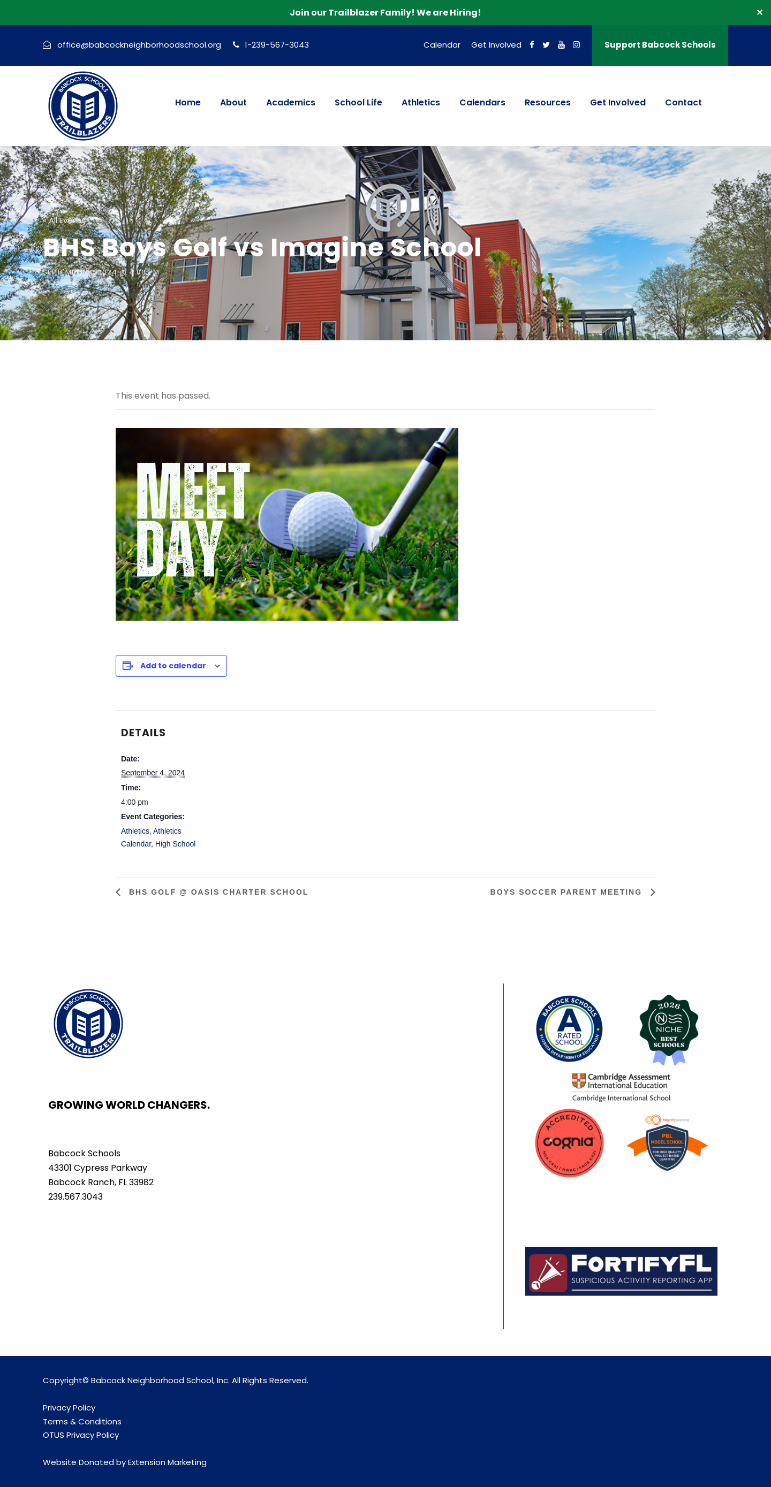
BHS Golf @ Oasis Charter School (217, 892)
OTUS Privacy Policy (81, 1434)
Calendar (442, 44)
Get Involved (496, 44)
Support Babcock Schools (660, 44)
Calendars (482, 102)
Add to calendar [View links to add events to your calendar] (173, 665)
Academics (290, 102)
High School (175, 844)
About (233, 102)
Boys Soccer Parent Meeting (567, 892)
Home (188, 102)
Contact (683, 102)
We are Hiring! (449, 12)
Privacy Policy (69, 1407)
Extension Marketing (167, 1462)
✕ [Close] (759, 12)
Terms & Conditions (82, 1421)
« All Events (64, 220)
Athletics (421, 102)
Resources (548, 102)
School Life (358, 102)
